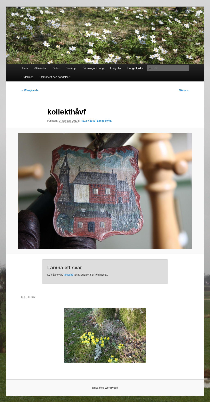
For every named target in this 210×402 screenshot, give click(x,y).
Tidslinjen (27, 77)
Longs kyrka (135, 68)
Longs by (115, 68)
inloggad (68, 274)
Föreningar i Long (93, 68)
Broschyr (71, 68)
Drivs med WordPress (105, 387)
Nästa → (184, 90)
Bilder (55, 68)
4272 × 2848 (88, 120)
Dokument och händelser (55, 77)
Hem (25, 68)
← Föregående (29, 90)
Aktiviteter (40, 68)
